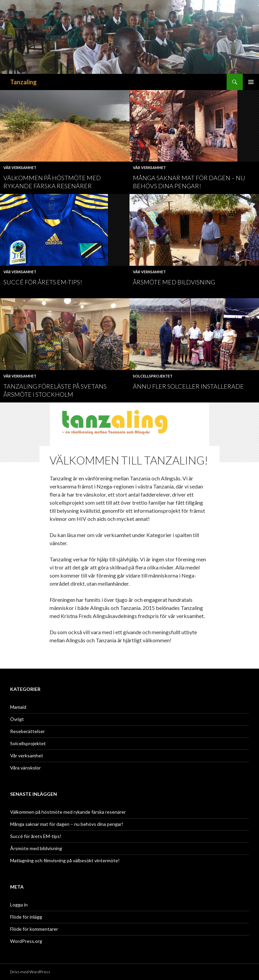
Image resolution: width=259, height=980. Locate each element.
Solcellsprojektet (153, 376)
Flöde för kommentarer (34, 929)
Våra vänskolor (25, 768)
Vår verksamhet (19, 167)
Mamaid (18, 707)
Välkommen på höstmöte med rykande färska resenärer (68, 812)
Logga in (19, 904)
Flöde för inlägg (26, 917)
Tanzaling (23, 82)
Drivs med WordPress (30, 971)
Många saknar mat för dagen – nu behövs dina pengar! (66, 824)
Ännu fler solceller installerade (188, 386)
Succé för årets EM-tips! (42, 282)
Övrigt (17, 719)
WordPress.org (26, 941)
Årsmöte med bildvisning (174, 282)
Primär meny (251, 82)
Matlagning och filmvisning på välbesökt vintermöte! (65, 860)
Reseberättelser (27, 731)
